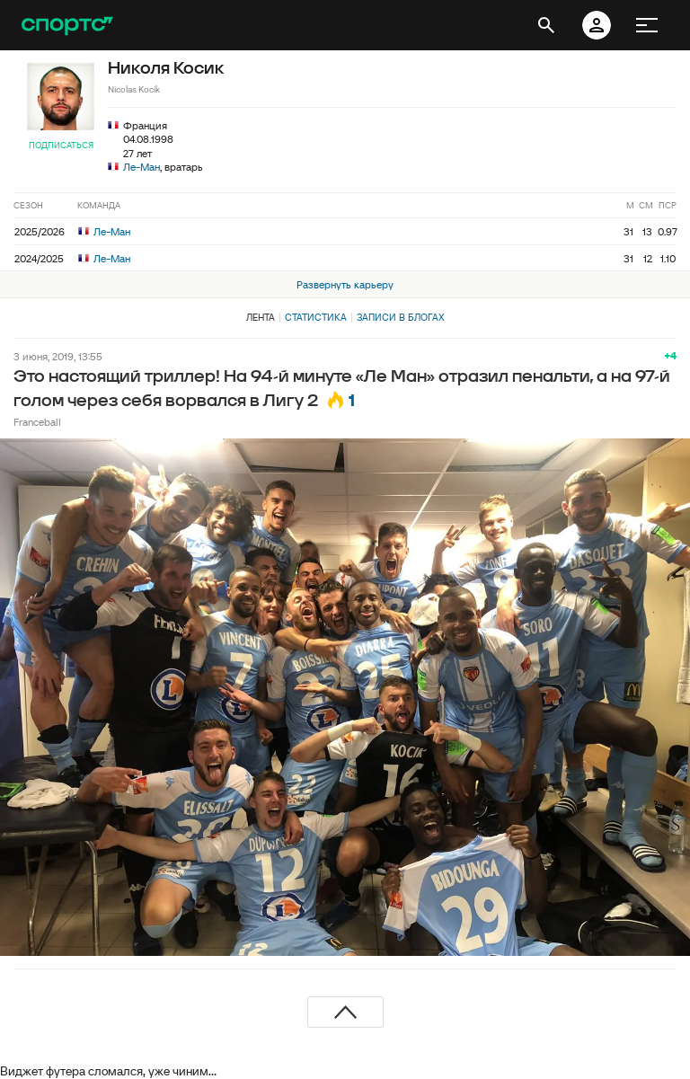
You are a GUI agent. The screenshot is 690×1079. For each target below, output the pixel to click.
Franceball (37, 422)
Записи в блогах (400, 317)
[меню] (646, 25)
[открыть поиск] (546, 25)
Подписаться (61, 145)
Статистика (316, 317)
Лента (260, 317)
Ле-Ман (141, 166)
